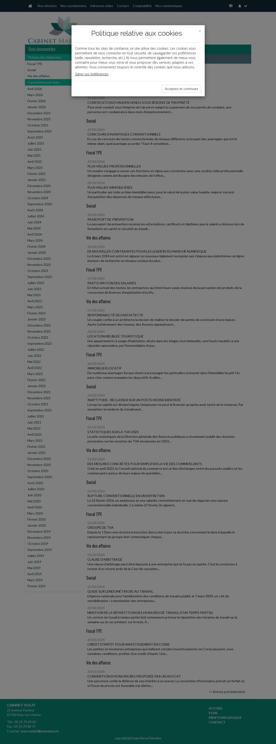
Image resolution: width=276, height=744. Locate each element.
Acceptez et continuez (181, 89)
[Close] (199, 31)
